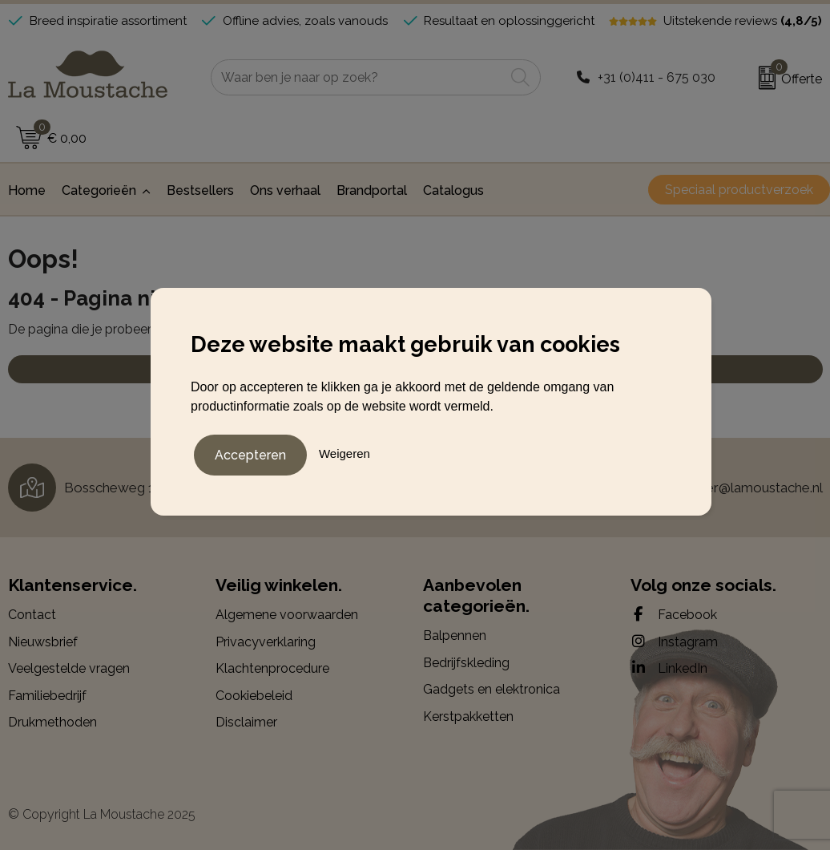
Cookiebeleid (254, 695)
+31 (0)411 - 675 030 (656, 77)
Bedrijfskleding (466, 662)
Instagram (674, 641)
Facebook (674, 614)
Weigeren (344, 452)
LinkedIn (669, 668)
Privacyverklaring (266, 642)
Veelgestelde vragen (69, 668)
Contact (32, 614)
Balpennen (454, 635)
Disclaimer (246, 722)
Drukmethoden (52, 722)
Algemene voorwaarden (287, 614)
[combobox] (358, 77)
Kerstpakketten (468, 716)
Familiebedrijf (47, 695)
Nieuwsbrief (43, 642)
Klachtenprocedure (272, 668)
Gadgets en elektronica (491, 689)
